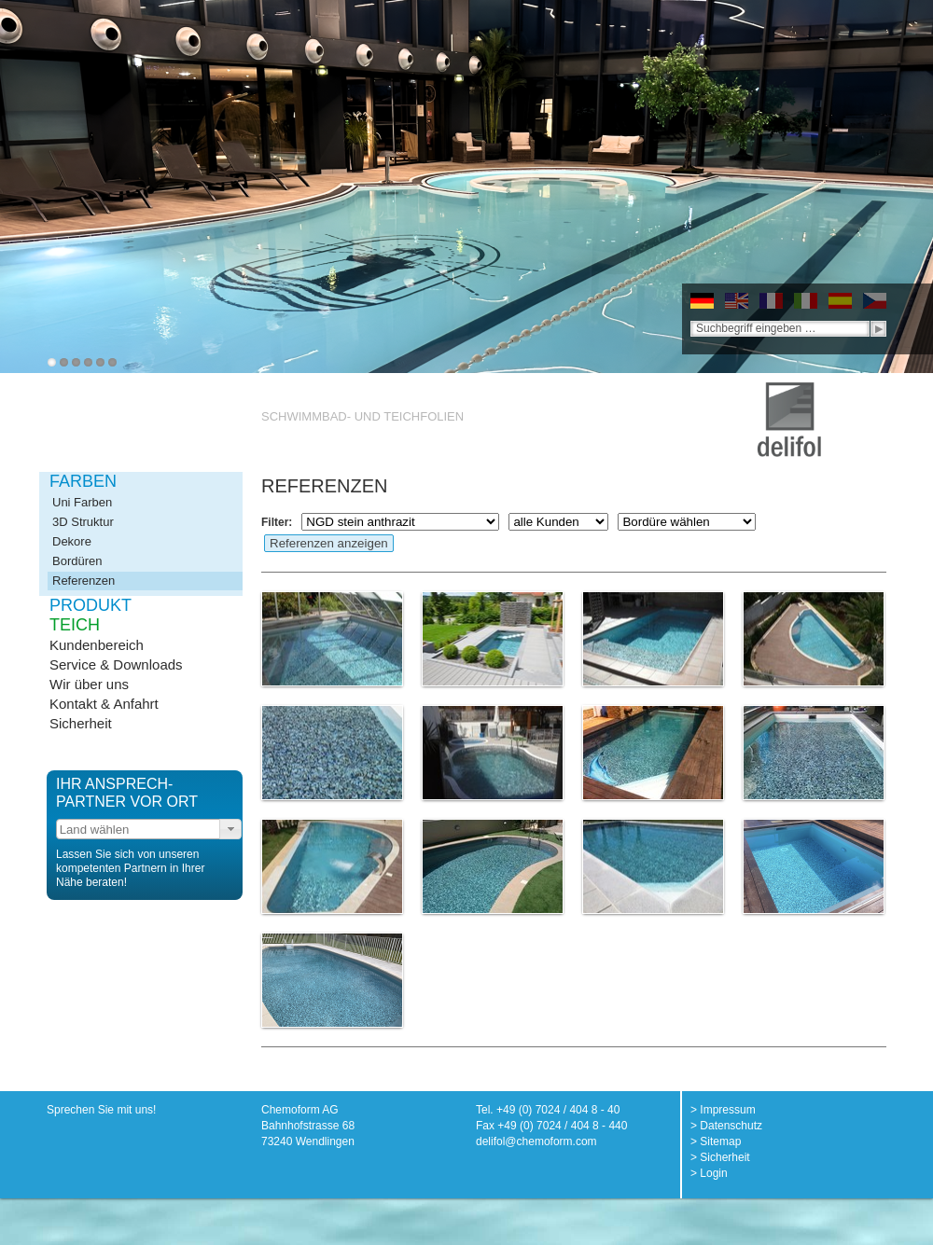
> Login (709, 1173)
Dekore (71, 541)
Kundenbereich (96, 645)
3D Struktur (83, 522)
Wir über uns (89, 684)
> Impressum (723, 1109)
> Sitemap (715, 1141)
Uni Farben (82, 502)
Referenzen (83, 581)
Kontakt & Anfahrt (104, 704)
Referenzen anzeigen (329, 543)
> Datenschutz (726, 1125)
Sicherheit (80, 723)
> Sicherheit (720, 1157)
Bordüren (77, 561)
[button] (230, 829)
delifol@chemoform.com (536, 1141)
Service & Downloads (116, 664)
